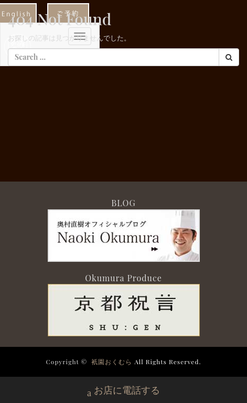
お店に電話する (123, 391)
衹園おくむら (111, 361)
